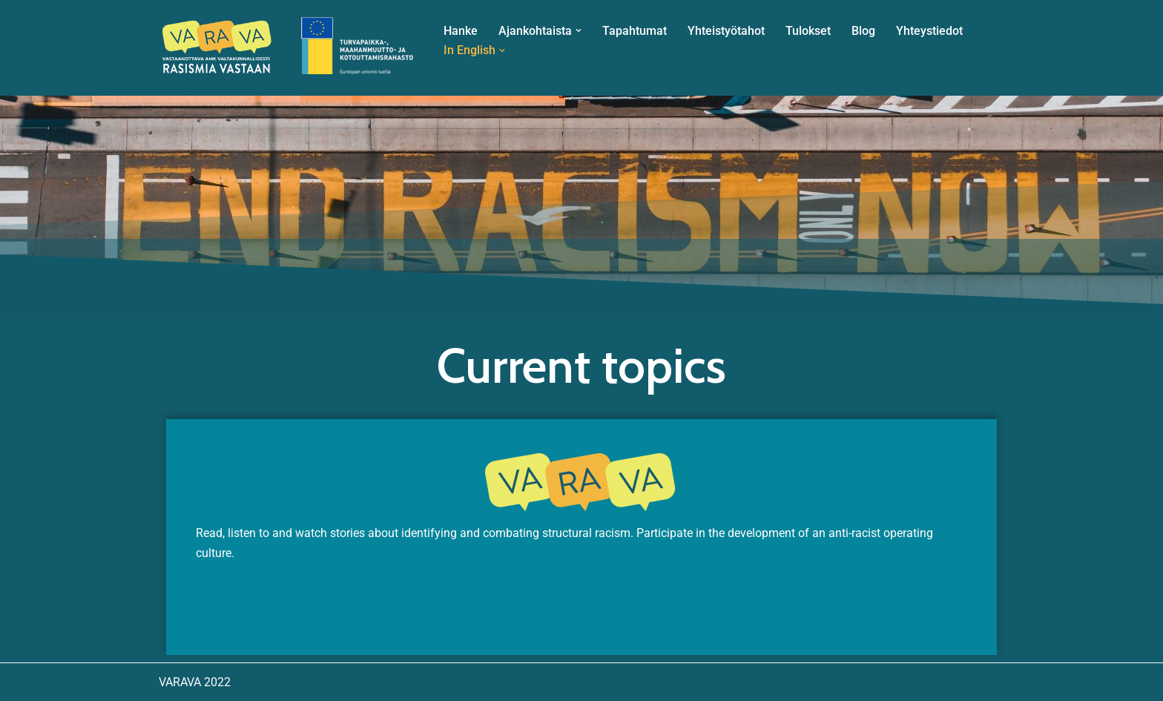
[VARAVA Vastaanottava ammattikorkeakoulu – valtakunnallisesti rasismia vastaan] (288, 47)
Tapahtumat (634, 31)
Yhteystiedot (929, 31)
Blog (863, 31)
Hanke (461, 31)
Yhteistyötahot (726, 31)
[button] (579, 30)
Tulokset (808, 31)
